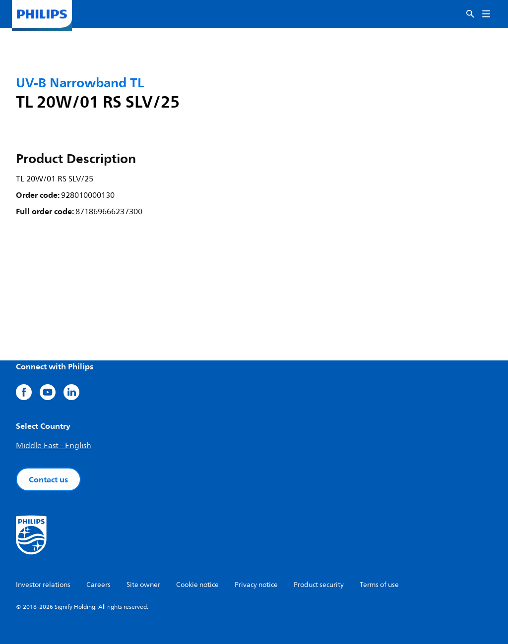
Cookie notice (197, 584)
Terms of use (379, 584)
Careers (98, 584)
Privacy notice (256, 584)
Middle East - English (53, 445)
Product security (319, 584)
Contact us (48, 479)
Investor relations (43, 584)
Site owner (143, 584)
